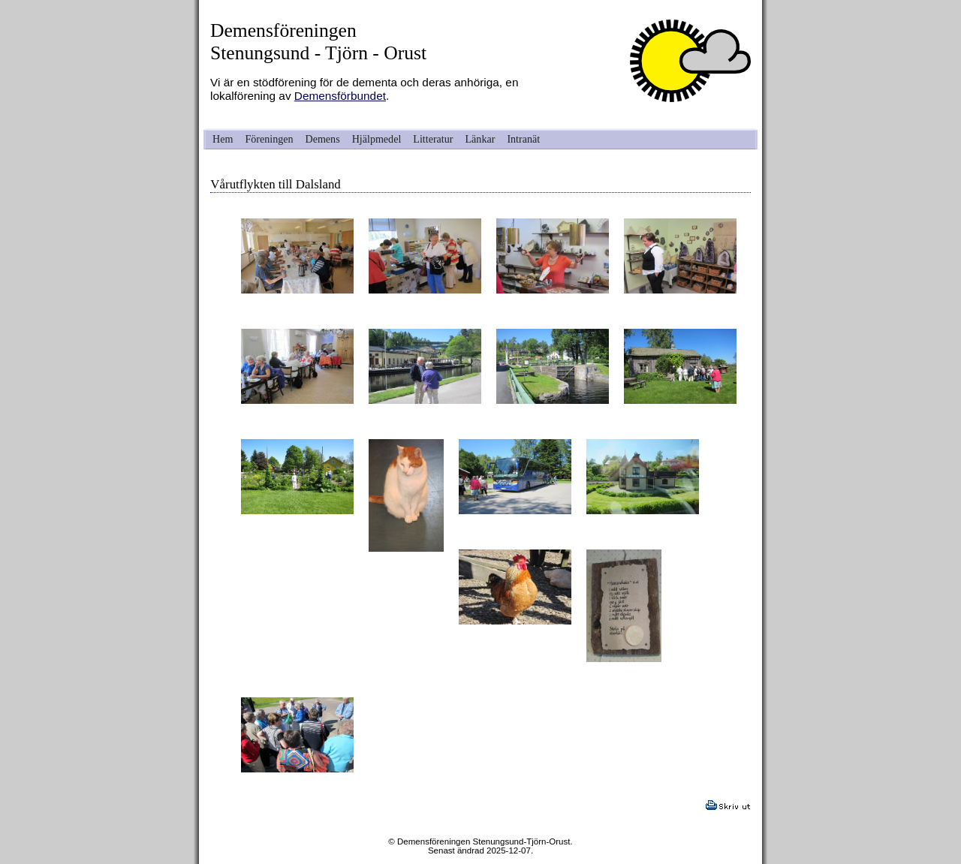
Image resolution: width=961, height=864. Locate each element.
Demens (323, 139)
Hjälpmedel (377, 139)
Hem (222, 139)
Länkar (480, 139)
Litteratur (433, 139)
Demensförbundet (340, 95)
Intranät (523, 139)
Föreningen (269, 139)
